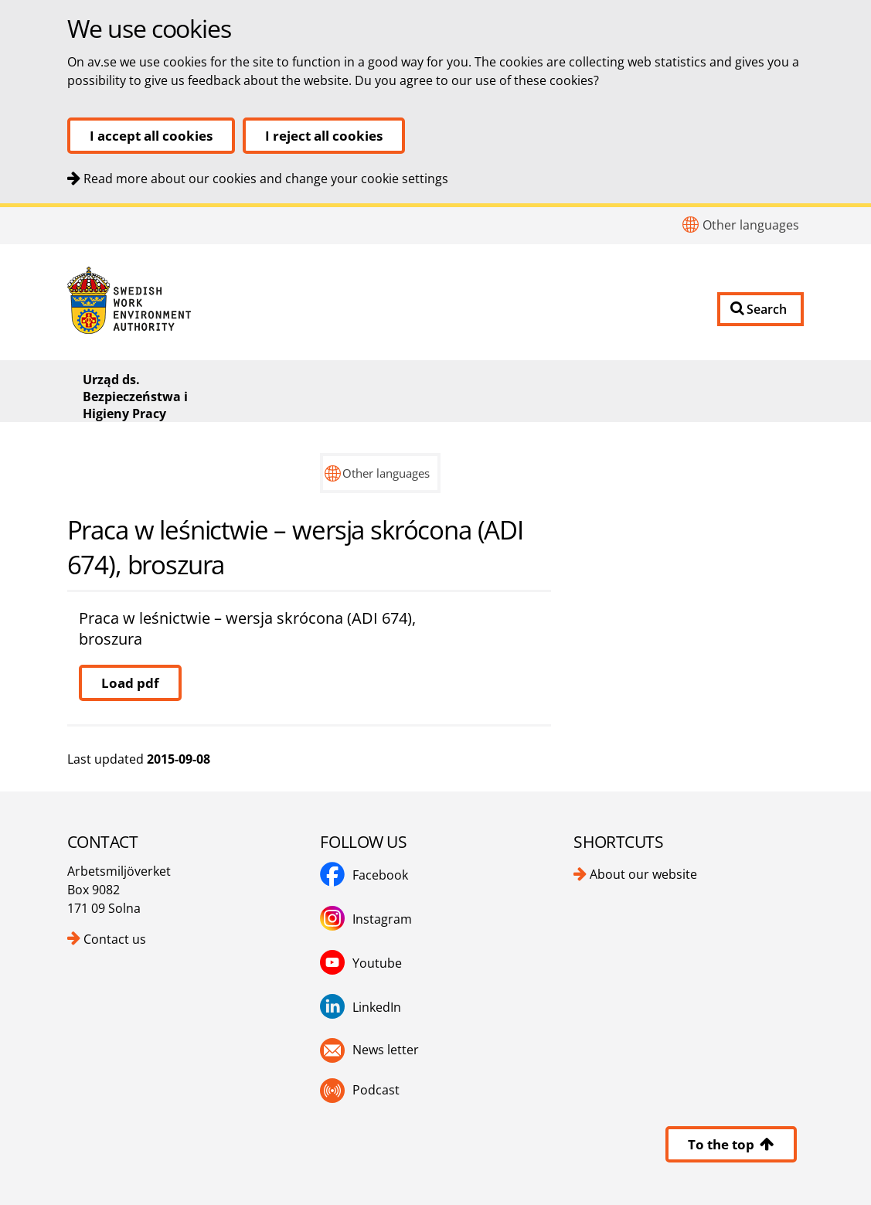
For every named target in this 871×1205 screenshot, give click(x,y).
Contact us (114, 939)
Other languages (751, 224)
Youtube (377, 963)
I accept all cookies (151, 136)
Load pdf (130, 683)
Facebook (380, 874)
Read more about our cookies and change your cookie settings (265, 178)
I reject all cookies (324, 136)
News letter (385, 1049)
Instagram (382, 919)
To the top (731, 1144)
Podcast (376, 1089)
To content (0, 207)
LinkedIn (376, 1007)
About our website (643, 874)
